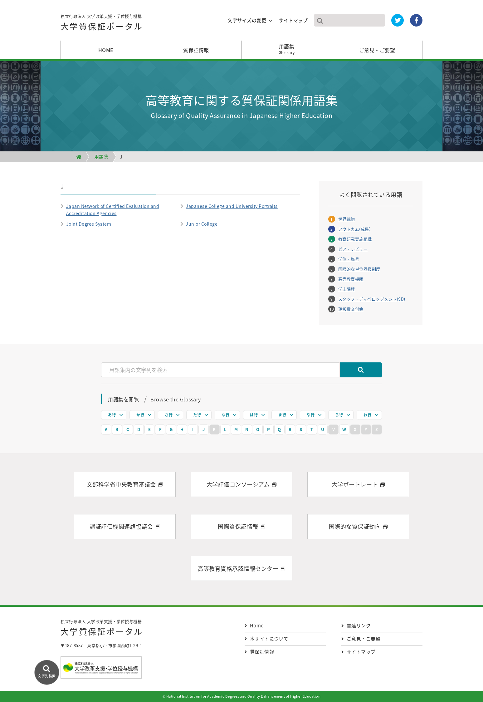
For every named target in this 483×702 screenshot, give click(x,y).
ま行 (282, 415)
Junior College (201, 224)
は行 (254, 415)
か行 (140, 415)
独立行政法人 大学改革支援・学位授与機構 (102, 23)
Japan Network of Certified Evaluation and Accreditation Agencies (112, 209)
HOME (106, 50)
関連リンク (356, 625)
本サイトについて (267, 638)
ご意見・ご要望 (377, 50)
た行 (197, 415)
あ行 (112, 415)
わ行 (367, 415)
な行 (225, 415)
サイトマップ (293, 20)
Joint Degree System (88, 224)
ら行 (339, 415)
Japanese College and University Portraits (232, 206)
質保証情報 (196, 50)
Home (254, 625)
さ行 (169, 415)
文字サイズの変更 (246, 20)
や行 (311, 415)
